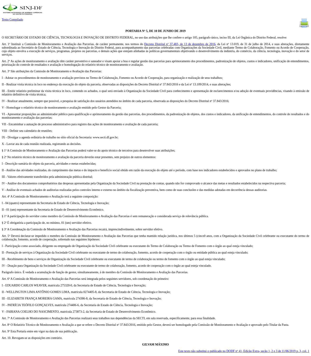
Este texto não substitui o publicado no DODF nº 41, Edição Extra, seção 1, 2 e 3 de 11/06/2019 (243, 351)
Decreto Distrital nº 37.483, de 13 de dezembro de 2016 (179, 44)
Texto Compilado (12, 19)
